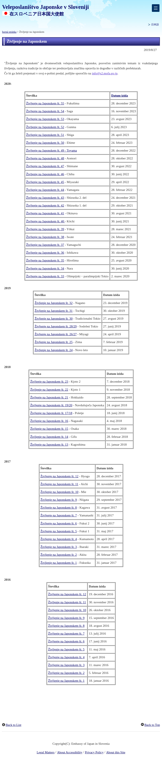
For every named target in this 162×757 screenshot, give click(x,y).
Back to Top (152, 725)
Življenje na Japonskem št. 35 (45, 260)
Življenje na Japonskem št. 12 (59, 476)
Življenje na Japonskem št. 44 (45, 190)
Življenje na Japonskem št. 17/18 (51, 413)
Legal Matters (45, 752)
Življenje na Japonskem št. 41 (45, 213)
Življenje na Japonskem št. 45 (45, 182)
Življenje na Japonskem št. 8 (58, 507)
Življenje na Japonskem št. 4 (58, 539)
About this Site (115, 752)
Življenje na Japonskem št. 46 (45, 174)
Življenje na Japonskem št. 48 (45, 158)
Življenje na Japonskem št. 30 (54, 318)
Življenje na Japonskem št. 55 (45, 103)
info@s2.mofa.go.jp (104, 73)
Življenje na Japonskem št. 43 (45, 197)
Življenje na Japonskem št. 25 (54, 342)
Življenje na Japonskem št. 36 (45, 252)
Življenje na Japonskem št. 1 (58, 562)
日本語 (155, 24)
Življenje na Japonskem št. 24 (54, 350)
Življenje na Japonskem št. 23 (49, 381)
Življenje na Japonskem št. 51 (45, 135)
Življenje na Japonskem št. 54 (45, 111)
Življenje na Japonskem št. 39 (45, 229)
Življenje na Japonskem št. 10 (59, 492)
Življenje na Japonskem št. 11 (59, 484)
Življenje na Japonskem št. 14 (49, 436)
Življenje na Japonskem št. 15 (49, 428)
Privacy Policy (94, 752)
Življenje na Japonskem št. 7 (58, 515)
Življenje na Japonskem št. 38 (45, 237)
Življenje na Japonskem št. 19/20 (51, 405)
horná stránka (9, 31)
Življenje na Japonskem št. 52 (45, 127)
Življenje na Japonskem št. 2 (58, 554)
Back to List (13, 725)
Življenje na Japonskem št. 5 (58, 531)
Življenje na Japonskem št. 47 (45, 166)
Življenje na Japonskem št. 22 (49, 389)
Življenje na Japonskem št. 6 (58, 523)
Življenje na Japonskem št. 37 (45, 244)
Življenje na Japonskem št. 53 (45, 119)
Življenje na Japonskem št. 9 (58, 499)
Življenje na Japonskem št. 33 (45, 276)
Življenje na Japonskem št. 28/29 (56, 326)
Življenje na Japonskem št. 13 (49, 444)
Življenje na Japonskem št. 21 (49, 397)
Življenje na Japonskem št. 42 (45, 205)
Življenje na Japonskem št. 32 (54, 303)
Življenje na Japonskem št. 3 (58, 547)
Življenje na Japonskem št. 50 (45, 142)
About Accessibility (69, 752)
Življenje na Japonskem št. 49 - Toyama (51, 150)
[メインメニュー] (155, 8)
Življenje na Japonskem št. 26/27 (56, 334)
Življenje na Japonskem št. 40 (45, 221)
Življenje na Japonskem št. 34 (45, 268)
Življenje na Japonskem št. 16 (49, 421)
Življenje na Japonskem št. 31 (54, 310)
